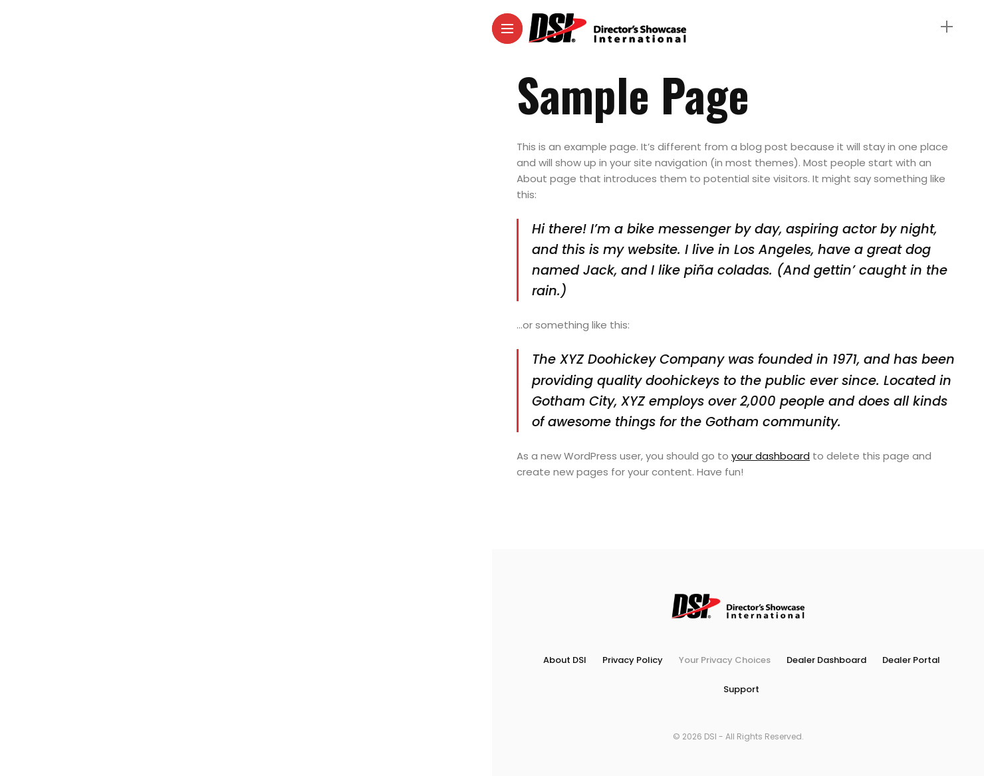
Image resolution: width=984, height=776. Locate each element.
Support (741, 689)
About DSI (564, 660)
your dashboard (770, 456)
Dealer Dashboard (826, 660)
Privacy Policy (632, 660)
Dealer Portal (911, 660)
